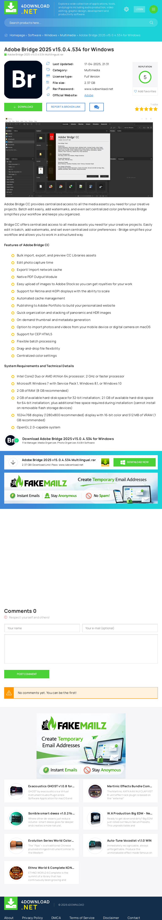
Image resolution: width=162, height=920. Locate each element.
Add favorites (147, 91)
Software (34, 35)
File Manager (29, 442)
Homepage (17, 35)
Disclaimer (111, 918)
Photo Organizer (66, 442)
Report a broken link (66, 107)
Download (25, 107)
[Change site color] (126, 9)
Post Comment (27, 674)
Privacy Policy (32, 918)
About (9, 918)
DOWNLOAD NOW (134, 462)
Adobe (88, 95)
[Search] (151, 22)
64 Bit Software (85, 442)
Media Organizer (47, 442)
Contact (134, 918)
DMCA (56, 918)
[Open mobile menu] (153, 9)
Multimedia (68, 35)
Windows (50, 35)
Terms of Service (82, 918)
